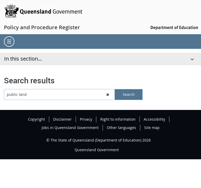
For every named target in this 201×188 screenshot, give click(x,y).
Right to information (118, 119)
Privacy (86, 119)
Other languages (121, 127)
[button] (108, 94)
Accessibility (154, 119)
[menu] (9, 41)
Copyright (36, 119)
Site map (152, 127)
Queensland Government (97, 149)
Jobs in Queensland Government (70, 127)
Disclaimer (62, 119)
